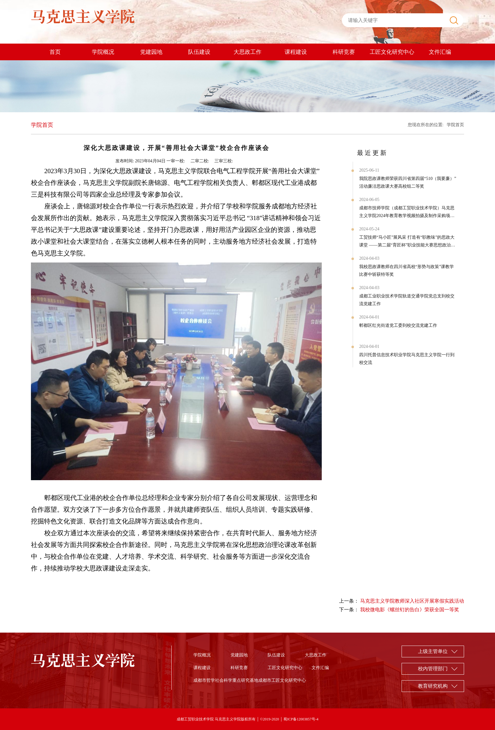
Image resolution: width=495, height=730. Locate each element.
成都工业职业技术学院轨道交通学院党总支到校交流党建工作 (406, 300)
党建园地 (151, 52)
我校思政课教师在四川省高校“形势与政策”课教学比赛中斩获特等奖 (406, 270)
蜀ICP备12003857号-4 (300, 719)
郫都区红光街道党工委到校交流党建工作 (398, 325)
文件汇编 (440, 52)
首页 (55, 52)
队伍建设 (199, 52)
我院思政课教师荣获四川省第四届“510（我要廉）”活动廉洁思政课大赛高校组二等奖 (407, 182)
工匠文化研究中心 (392, 52)
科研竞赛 (344, 52)
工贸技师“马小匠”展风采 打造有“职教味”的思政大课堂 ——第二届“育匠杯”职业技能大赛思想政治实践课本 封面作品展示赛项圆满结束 (407, 242)
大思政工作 (247, 52)
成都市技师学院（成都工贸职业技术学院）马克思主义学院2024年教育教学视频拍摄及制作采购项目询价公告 (406, 213)
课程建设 (296, 52)
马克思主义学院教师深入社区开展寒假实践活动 (412, 601)
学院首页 (455, 124)
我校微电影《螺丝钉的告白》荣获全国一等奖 (409, 609)
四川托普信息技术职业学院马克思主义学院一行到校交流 (406, 358)
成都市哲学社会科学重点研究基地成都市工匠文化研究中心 (249, 680)
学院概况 (103, 52)
